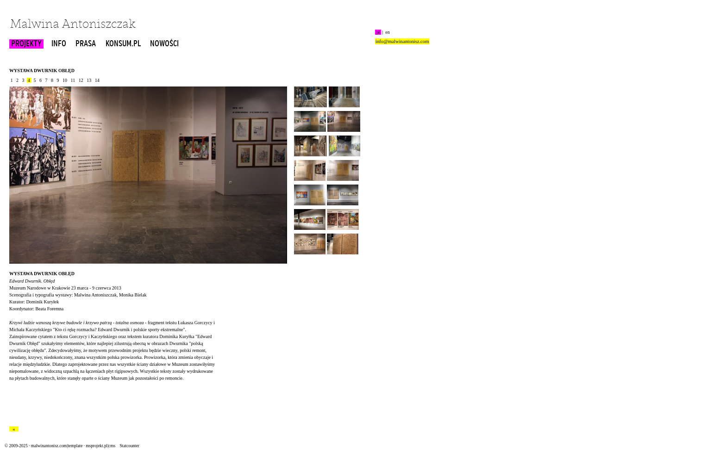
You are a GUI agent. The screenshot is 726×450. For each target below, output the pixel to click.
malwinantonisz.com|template (56, 446)
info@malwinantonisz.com (402, 41)
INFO (58, 44)
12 (80, 80)
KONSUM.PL (123, 44)
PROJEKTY (26, 44)
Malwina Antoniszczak (73, 25)
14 (97, 80)
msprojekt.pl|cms (100, 446)
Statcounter (129, 446)
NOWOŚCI (164, 44)
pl (378, 32)
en (387, 32)
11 (72, 80)
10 (65, 80)
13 (89, 80)
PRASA (85, 44)
